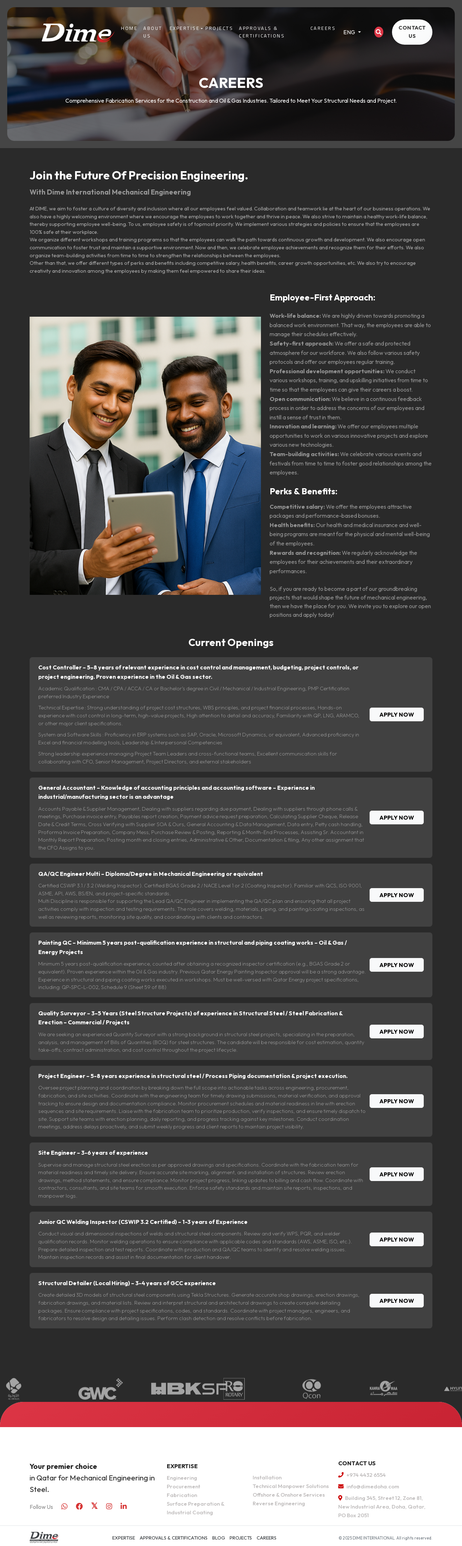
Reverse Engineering (279, 1503)
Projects (219, 28)
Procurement (183, 1486)
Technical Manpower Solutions (291, 1486)
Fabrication (182, 1495)
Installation (267, 1477)
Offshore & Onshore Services (289, 1494)
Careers (323, 28)
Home (129, 28)
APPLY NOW (396, 714)
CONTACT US (412, 31)
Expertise (185, 28)
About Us (152, 32)
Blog (218, 1538)
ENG (349, 32)
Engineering (182, 1477)
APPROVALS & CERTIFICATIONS (262, 32)
